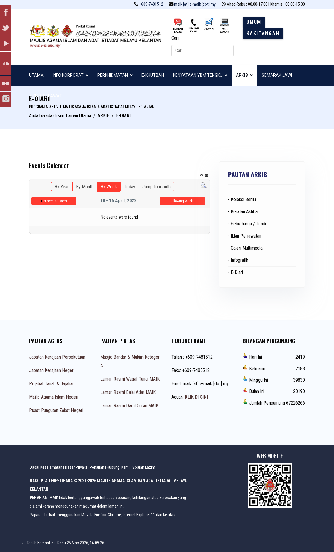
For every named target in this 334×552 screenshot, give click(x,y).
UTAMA (36, 75)
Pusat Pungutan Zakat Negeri (56, 410)
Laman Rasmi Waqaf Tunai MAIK (130, 379)
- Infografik (238, 260)
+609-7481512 (151, 4)
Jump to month (156, 187)
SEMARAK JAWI (277, 75)
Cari (175, 38)
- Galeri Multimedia (245, 248)
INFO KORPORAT (68, 75)
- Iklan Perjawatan (244, 236)
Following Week (181, 201)
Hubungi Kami (118, 467)
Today (129, 187)
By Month (84, 187)
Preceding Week (55, 201)
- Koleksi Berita (242, 199)
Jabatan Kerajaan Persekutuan (57, 357)
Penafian (97, 467)
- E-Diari (235, 272)
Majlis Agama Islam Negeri (53, 397)
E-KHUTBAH (152, 75)
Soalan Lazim (143, 467)
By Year (62, 187)
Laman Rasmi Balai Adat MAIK (128, 392)
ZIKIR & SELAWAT (45, 96)
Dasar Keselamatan (46, 467)
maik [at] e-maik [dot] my (195, 4)
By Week (109, 187)
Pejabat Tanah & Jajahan (51, 383)
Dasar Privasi (76, 467)
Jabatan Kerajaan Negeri (51, 370)
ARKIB (242, 75)
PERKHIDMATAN (112, 75)
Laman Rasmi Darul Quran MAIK (129, 405)
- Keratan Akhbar (243, 211)
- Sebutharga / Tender (248, 224)
